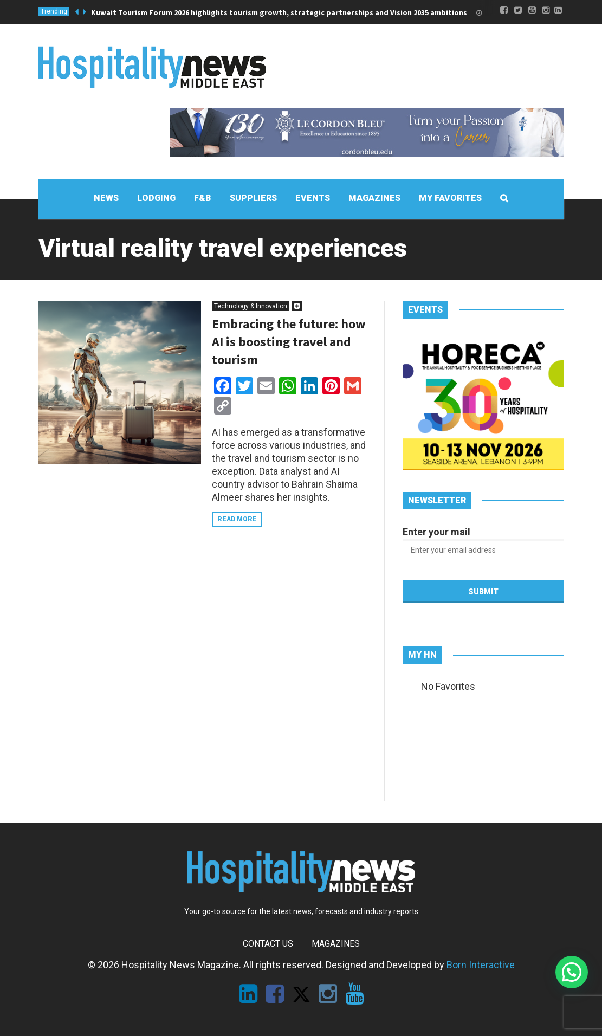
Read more (237, 519)
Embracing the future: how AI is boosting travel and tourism (289, 341)
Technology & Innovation (250, 306)
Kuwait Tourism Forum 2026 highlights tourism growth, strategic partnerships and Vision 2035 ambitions (279, 12)
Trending (54, 11)
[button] (571, 972)
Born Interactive (480, 964)
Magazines (336, 943)
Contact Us (268, 943)
